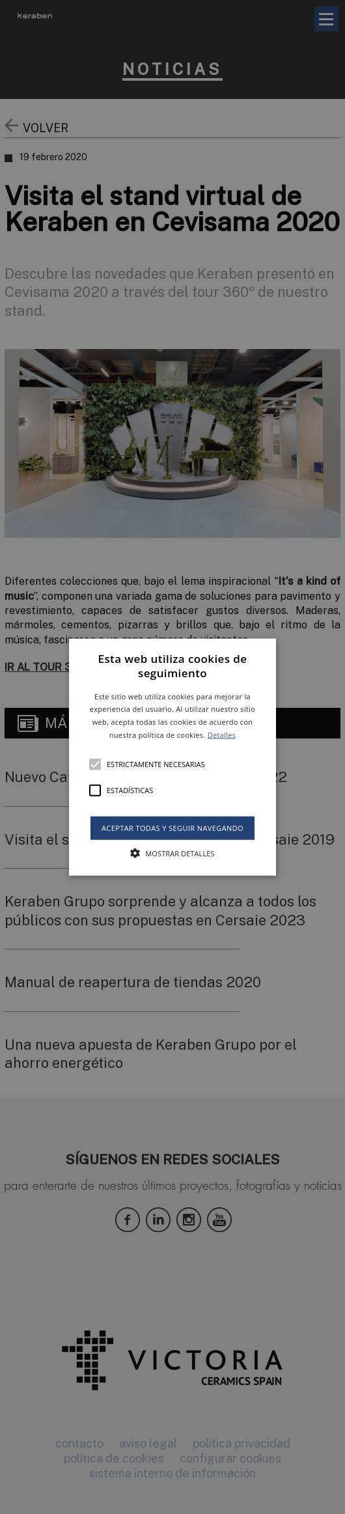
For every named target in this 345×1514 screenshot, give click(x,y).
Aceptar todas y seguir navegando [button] (172, 828)
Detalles (222, 735)
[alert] (172, 757)
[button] (172, 757)
